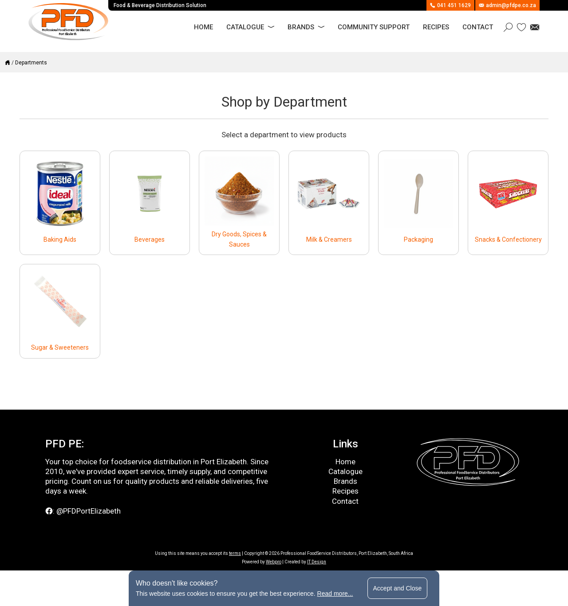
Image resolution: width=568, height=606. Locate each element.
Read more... (335, 593)
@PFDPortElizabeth (88, 510)
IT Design (316, 561)
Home (203, 27)
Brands (301, 27)
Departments (31, 63)
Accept (397, 588)
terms (235, 553)
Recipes (436, 27)
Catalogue (245, 27)
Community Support (374, 27)
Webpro (273, 561)
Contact (477, 27)
